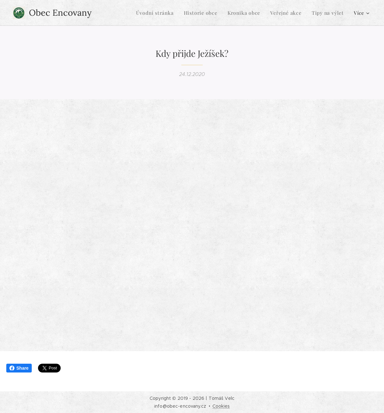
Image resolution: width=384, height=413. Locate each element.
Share (19, 368)
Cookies (221, 406)
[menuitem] (161, 13)
